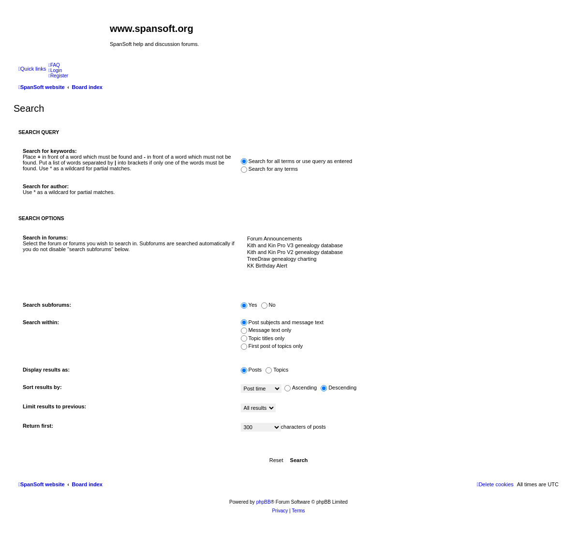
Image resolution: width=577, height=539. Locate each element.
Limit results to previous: (54, 406)
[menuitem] (54, 65)
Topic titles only (263, 338)
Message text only (266, 330)
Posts (251, 370)
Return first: (38, 426)
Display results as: (46, 370)
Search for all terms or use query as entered (297, 161)
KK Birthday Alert (398, 266)
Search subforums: (47, 305)
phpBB (263, 502)
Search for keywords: (50, 151)
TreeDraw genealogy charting (398, 259)
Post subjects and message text (282, 322)
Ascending (300, 387)
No (268, 305)
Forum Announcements (398, 239)
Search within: (41, 322)
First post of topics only (272, 346)
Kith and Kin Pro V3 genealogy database (398, 245)
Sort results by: (42, 387)
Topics (277, 370)
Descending (338, 387)
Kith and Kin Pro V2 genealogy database (398, 252)
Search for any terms (269, 169)
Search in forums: (45, 237)
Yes (249, 305)
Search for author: (46, 186)
